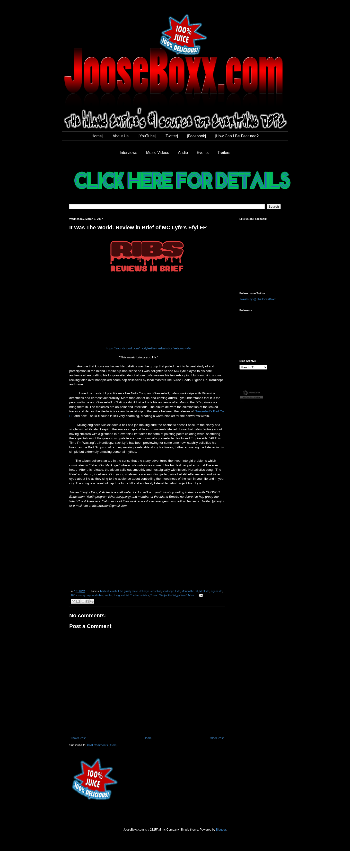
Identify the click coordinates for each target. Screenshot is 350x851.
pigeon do (216, 591)
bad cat (104, 591)
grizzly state (131, 591)
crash (113, 591)
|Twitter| (171, 136)
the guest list (121, 595)
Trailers (224, 153)
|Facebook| (196, 136)
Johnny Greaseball (150, 591)
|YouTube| (147, 136)
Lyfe (177, 591)
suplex (109, 595)
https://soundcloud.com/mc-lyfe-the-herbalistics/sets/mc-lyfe (148, 348)
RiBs (74, 595)
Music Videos (157, 153)
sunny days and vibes (91, 595)
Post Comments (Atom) (102, 745)
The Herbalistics (139, 595)
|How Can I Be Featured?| (237, 136)
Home (148, 738)
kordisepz (168, 591)
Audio (183, 153)
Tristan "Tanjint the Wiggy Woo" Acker (172, 595)
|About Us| (121, 136)
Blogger (221, 829)
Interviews (128, 153)
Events (203, 153)
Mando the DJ (190, 591)
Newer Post (78, 738)
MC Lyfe (204, 591)
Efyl (120, 591)
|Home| (96, 136)
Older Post (217, 738)
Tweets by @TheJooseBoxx (257, 299)
